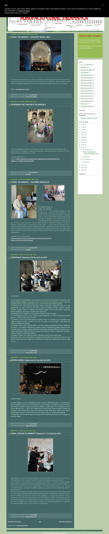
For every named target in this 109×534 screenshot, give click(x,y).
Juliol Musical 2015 (86, 90)
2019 (83, 129)
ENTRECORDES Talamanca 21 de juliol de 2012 (31, 360)
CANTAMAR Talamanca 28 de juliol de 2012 (29, 257)
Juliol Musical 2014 (86, 88)
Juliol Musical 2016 (86, 93)
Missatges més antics (65, 521)
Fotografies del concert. (22, 89)
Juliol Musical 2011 (86, 80)
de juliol (85, 162)
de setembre (87, 159)
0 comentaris (33, 94)
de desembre (87, 149)
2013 (83, 145)
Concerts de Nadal (31, 96)
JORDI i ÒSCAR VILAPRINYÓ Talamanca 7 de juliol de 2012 (36, 434)
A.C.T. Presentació (86, 64)
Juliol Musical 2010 (86, 77)
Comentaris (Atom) (22, 525)
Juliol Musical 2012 (31, 352)
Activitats (28, 174)
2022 (83, 124)
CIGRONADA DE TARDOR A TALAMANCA (28, 105)
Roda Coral (84, 103)
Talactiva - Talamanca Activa (89, 118)
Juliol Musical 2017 (86, 96)
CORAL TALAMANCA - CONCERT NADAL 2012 (30, 37)
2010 (83, 167)
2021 (83, 127)
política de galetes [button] (24, 11)
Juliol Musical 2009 (86, 75)
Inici (40, 521)
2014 (83, 142)
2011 (83, 165)
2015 (83, 140)
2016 (83, 137)
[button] (103, 5)
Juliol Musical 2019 (86, 101)
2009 (83, 170)
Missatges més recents (14, 521)
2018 (83, 132)
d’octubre (86, 157)
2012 (83, 147)
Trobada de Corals (86, 106)
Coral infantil (84, 72)
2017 (83, 134)
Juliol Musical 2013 (86, 85)
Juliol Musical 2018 (86, 98)
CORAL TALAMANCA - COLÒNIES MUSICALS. (30, 182)
